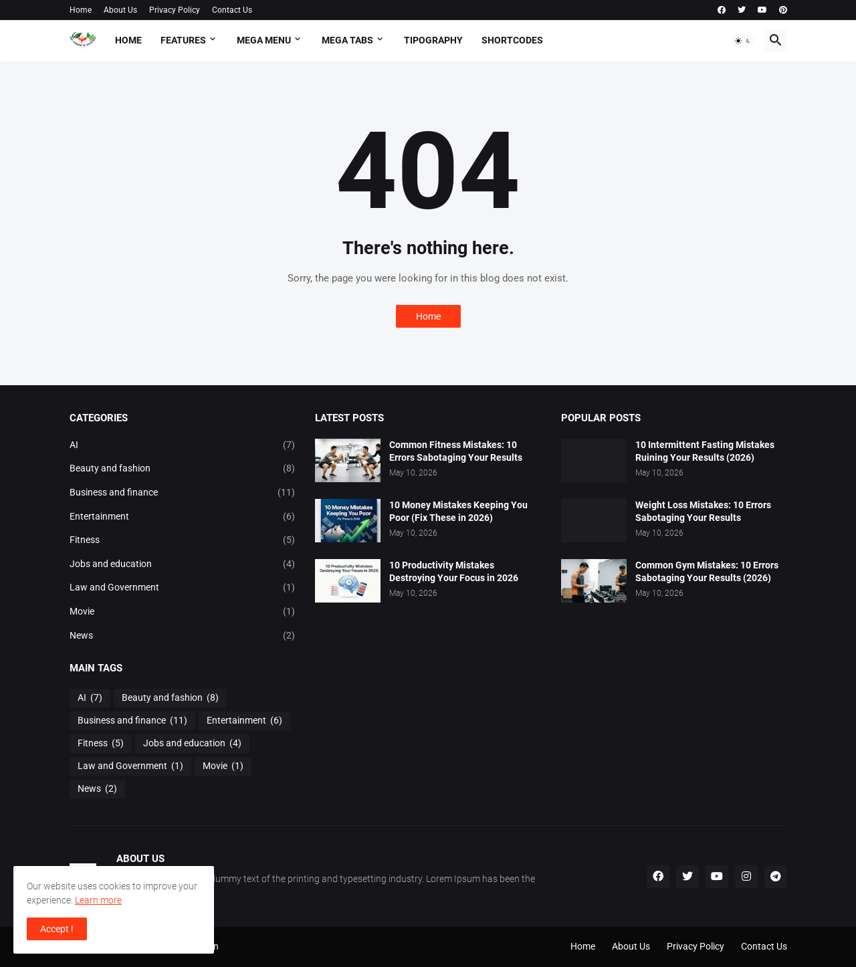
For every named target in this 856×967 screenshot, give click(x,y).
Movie (183, 612)
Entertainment (183, 517)
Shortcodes (512, 40)
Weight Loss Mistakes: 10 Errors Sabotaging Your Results (703, 511)
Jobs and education (183, 564)
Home (81, 10)
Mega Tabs (347, 40)
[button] (743, 40)
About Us (120, 10)
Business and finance (183, 493)
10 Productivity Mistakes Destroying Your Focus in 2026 (453, 571)
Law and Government (183, 588)
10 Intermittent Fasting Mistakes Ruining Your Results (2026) (704, 451)
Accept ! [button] (57, 929)
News (183, 636)
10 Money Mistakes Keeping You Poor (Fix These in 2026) (458, 511)
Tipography (433, 40)
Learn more (98, 900)
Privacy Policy (174, 10)
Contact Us (232, 10)
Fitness (183, 540)
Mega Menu (264, 40)
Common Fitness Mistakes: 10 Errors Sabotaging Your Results (455, 451)
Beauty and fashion (183, 468)
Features (183, 40)
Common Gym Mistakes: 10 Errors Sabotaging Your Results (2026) (706, 571)
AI (183, 445)
